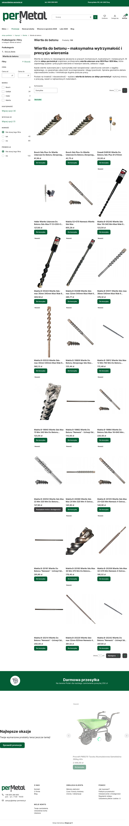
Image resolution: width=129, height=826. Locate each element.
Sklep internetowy (62, 823)
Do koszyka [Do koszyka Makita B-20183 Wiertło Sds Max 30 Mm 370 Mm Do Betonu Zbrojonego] (72, 579)
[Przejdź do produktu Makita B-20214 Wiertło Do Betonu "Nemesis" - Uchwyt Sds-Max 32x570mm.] (49, 609)
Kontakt (37, 789)
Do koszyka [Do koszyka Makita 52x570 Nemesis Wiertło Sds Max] (72, 232)
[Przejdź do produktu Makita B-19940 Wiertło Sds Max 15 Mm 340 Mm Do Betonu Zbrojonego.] (49, 401)
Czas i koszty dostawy (75, 791)
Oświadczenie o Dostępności (110, 794)
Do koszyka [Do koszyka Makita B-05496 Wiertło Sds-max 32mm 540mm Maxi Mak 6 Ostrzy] (72, 301)
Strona (111, 90)
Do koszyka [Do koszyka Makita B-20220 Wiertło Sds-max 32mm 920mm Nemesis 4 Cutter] (72, 648)
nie (7, 141)
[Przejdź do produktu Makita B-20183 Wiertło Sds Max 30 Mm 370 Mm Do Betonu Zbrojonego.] (81, 540)
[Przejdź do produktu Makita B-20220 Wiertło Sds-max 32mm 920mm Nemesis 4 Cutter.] (81, 609)
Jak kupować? (104, 789)
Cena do (21, 71)
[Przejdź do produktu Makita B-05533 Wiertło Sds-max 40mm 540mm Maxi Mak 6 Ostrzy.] (49, 332)
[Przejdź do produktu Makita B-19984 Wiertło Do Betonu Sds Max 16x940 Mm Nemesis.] (112, 401)
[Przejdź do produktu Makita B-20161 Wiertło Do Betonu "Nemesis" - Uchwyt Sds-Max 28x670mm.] (49, 540)
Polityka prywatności (106, 791)
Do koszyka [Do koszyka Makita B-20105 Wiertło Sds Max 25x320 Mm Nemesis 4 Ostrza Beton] (104, 509)
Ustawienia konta (40, 811)
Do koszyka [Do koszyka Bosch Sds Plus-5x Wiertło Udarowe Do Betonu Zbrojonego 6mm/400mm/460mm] (72, 163)
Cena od (5, 71)
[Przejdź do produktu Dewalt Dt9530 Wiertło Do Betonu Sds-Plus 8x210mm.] (112, 124)
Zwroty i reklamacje (73, 794)
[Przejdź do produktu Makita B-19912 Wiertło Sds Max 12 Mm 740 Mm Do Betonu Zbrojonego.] (112, 332)
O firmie (37, 791)
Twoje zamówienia (41, 808)
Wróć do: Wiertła (8, 52)
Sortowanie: (38, 86)
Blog (35, 794)
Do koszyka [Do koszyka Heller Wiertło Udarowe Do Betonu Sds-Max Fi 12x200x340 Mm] (40, 232)
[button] (95, 17)
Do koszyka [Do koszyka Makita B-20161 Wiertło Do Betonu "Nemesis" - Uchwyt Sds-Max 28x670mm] (40, 579)
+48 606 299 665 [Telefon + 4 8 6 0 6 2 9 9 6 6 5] (12, 795)
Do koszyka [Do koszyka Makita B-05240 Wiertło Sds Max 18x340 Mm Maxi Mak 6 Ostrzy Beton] (104, 232)
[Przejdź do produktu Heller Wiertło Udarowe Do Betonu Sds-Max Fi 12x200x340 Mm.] (49, 193)
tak (7, 136)
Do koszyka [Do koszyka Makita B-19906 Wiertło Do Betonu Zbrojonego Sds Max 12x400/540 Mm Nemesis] (72, 371)
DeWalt (8, 92)
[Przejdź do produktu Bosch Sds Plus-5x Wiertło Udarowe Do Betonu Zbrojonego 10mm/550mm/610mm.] (49, 124)
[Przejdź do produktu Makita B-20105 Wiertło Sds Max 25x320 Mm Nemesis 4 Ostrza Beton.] (112, 470)
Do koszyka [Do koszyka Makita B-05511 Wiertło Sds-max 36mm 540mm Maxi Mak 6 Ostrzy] (104, 301)
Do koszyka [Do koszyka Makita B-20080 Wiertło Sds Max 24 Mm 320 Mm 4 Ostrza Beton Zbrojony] (72, 509)
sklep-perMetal (7, 35)
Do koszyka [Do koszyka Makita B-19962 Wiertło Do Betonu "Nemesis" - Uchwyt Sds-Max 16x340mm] (72, 440)
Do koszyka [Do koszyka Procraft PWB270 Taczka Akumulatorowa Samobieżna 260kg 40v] (79, 767)
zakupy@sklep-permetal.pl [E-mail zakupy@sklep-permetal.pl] (15, 801)
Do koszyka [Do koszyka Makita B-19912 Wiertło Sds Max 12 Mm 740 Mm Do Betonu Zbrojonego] (104, 371)
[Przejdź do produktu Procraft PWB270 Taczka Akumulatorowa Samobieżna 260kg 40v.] (97, 728)
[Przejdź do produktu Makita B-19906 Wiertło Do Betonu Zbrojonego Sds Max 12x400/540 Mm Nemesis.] (81, 332)
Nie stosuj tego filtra (13, 132)
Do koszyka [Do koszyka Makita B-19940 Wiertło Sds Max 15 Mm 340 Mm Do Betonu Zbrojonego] (40, 440)
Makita (8, 100)
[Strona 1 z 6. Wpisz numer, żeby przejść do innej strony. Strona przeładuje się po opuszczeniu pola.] (116, 90)
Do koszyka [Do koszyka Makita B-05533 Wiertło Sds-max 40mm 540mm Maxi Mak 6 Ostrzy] (40, 371)
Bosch (8, 87)
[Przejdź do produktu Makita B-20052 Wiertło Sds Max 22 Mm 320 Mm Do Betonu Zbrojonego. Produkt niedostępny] (49, 470)
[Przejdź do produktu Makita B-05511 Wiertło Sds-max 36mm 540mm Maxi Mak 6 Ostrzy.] (112, 262)
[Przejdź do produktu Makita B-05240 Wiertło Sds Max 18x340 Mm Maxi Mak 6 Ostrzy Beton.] (112, 193)
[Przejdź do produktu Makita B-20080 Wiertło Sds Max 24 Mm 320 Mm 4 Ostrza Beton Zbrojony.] (81, 470)
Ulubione (37, 813)
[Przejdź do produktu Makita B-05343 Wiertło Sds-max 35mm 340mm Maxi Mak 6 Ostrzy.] (49, 262)
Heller (8, 96)
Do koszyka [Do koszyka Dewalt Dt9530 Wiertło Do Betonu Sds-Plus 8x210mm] (104, 163)
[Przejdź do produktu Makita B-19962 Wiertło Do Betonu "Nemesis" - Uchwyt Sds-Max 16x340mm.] (81, 401)
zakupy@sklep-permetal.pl (12, 2)
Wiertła (25, 35)
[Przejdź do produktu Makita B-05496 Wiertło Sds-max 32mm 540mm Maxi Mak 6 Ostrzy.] (81, 262)
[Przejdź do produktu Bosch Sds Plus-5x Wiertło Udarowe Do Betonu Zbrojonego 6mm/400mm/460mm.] (81, 124)
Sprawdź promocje (12, 745)
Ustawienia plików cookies (109, 798)
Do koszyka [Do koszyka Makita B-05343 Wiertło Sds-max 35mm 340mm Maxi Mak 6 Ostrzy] (40, 301)
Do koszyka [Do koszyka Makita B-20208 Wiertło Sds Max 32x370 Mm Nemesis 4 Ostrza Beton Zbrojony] (104, 579)
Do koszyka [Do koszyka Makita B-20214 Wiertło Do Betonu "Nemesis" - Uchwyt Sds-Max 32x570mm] (40, 648)
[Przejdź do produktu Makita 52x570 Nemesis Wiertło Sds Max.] (81, 193)
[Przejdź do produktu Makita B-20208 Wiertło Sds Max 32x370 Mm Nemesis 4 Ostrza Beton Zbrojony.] (112, 540)
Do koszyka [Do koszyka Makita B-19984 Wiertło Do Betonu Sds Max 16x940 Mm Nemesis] (104, 440)
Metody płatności (73, 789)
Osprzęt (17, 35)
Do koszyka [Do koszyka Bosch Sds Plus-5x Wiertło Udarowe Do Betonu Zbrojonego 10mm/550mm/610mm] (40, 163)
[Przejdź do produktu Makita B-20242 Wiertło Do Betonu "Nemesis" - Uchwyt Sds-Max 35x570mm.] (112, 609)
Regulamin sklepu (105, 796)
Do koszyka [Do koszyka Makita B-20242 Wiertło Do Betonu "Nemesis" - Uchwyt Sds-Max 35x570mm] (104, 648)
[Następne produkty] (113, 655)
